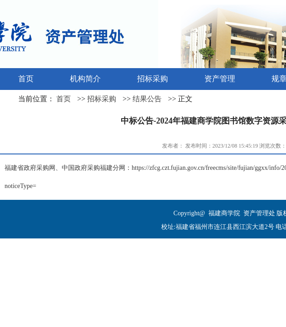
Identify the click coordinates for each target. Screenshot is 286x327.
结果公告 (147, 99)
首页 (63, 99)
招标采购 (101, 99)
